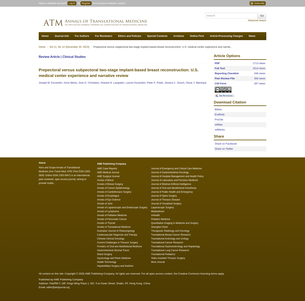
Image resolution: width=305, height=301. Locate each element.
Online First (197, 35)
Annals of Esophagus (108, 195)
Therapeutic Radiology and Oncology (170, 231)
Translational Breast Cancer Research (171, 234)
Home (45, 35)
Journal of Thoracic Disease (165, 199)
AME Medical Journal (108, 172)
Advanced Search (257, 20)
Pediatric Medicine (160, 219)
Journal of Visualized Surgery (166, 203)
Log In (72, 3)
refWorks (220, 129)
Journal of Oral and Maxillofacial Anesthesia (173, 188)
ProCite (219, 119)
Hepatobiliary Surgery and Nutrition (115, 266)
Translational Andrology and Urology (170, 238)
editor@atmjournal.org (58, 287)
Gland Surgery (104, 254)
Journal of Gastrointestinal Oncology (170, 172)
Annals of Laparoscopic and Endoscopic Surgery (122, 207)
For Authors (82, 35)
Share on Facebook (226, 143)
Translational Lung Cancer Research (170, 250)
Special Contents (157, 35)
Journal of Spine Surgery (164, 195)
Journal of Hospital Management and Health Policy (177, 176)
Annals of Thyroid (106, 223)
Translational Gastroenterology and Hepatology (175, 246)
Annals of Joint (104, 203)
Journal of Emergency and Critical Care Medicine (176, 168)
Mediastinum (157, 211)
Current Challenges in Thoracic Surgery (117, 242)
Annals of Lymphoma (108, 211)
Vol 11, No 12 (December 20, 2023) (70, 46)
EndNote (220, 114)
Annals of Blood (105, 180)
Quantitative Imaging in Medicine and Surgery (174, 223)
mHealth (155, 215)
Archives (178, 35)
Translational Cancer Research (167, 242)
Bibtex (218, 109)
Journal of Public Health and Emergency (172, 192)
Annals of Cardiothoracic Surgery (114, 192)
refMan (219, 124)
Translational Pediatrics (163, 254)
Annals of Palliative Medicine (112, 215)
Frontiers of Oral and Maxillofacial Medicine (119, 246)
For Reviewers (103, 35)
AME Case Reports (107, 168)
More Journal (158, 262)
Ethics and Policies (129, 35)
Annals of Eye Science (108, 199)
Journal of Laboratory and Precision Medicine (174, 180)
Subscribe (258, 3)
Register (86, 3)
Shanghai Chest (159, 227)
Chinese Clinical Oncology (110, 238)
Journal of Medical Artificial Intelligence (171, 184)
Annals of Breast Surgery (110, 184)
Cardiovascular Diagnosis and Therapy (117, 234)
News (252, 35)
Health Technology (106, 262)
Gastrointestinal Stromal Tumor (113, 250)
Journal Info (61, 35)
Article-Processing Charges (226, 35)
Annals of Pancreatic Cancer (112, 219)
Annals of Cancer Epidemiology (113, 188)
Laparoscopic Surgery (162, 207)
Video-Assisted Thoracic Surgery (168, 258)
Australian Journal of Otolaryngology (116, 231)
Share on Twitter (224, 148)
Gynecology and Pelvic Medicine (114, 258)
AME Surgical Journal (108, 176)
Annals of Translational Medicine (114, 227)
